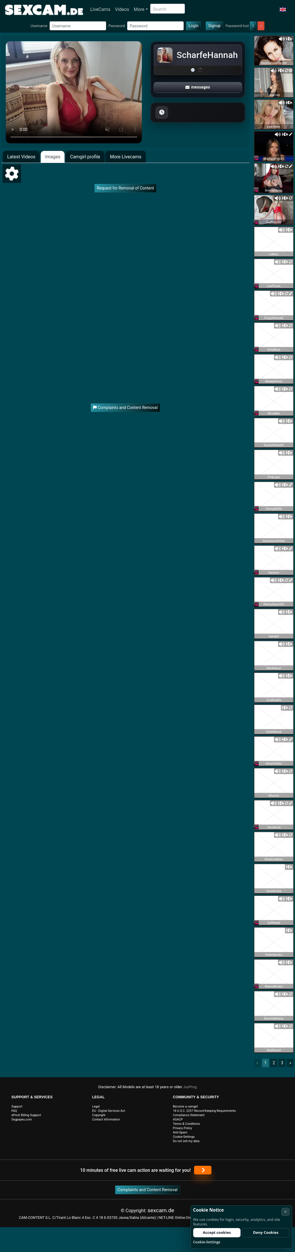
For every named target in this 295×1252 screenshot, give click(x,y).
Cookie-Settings (184, 1137)
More (139, 9)
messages (197, 87)
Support (17, 1106)
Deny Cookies (266, 1232)
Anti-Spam (180, 1132)
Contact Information (106, 1119)
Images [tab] (52, 156)
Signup (214, 25)
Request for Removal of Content (125, 188)
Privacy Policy (182, 1128)
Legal (96, 1106)
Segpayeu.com (22, 1119)
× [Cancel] (285, 1211)
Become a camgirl (185, 1106)
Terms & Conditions (186, 1124)
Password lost (237, 26)
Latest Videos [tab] (21, 156)
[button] (282, 9)
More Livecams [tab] (125, 156)
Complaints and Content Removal (148, 1189)
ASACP (178, 1119)
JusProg (190, 1087)
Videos (122, 9)
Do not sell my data (186, 1141)
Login (194, 25)
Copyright (99, 1115)
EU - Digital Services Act (108, 1111)
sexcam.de (160, 1210)
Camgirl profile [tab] (85, 156)
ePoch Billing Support (26, 1115)
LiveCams (100, 9)
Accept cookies (217, 1232)
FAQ (14, 1111)
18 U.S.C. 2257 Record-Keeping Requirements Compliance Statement (204, 1113)
